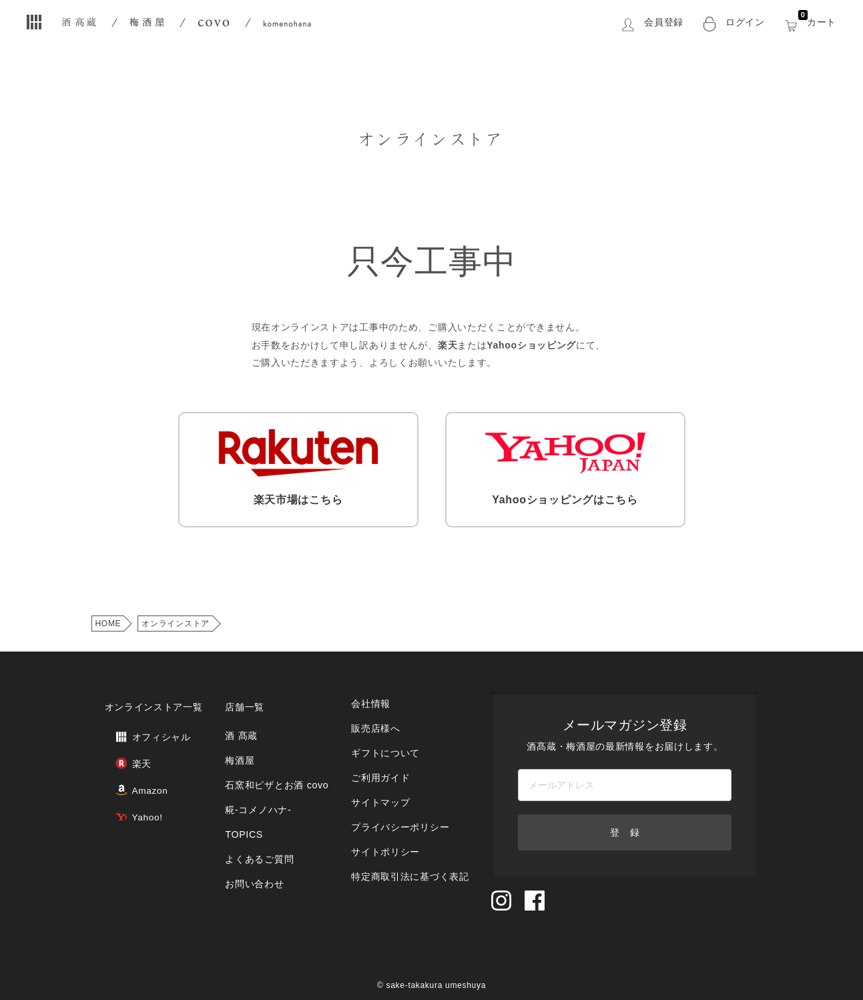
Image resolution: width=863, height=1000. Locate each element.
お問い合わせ (253, 841)
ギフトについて (384, 733)
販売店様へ (374, 713)
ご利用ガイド (379, 753)
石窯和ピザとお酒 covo (274, 761)
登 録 (624, 825)
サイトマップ (379, 773)
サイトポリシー (384, 813)
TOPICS (243, 801)
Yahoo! (128, 789)
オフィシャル (140, 723)
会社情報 (370, 693)
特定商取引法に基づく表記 (406, 833)
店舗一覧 (244, 697)
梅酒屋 (239, 741)
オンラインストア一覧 (150, 697)
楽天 (122, 745)
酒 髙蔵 (241, 721)
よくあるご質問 (258, 821)
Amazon (130, 767)
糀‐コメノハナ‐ (256, 781)
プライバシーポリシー (397, 793)
